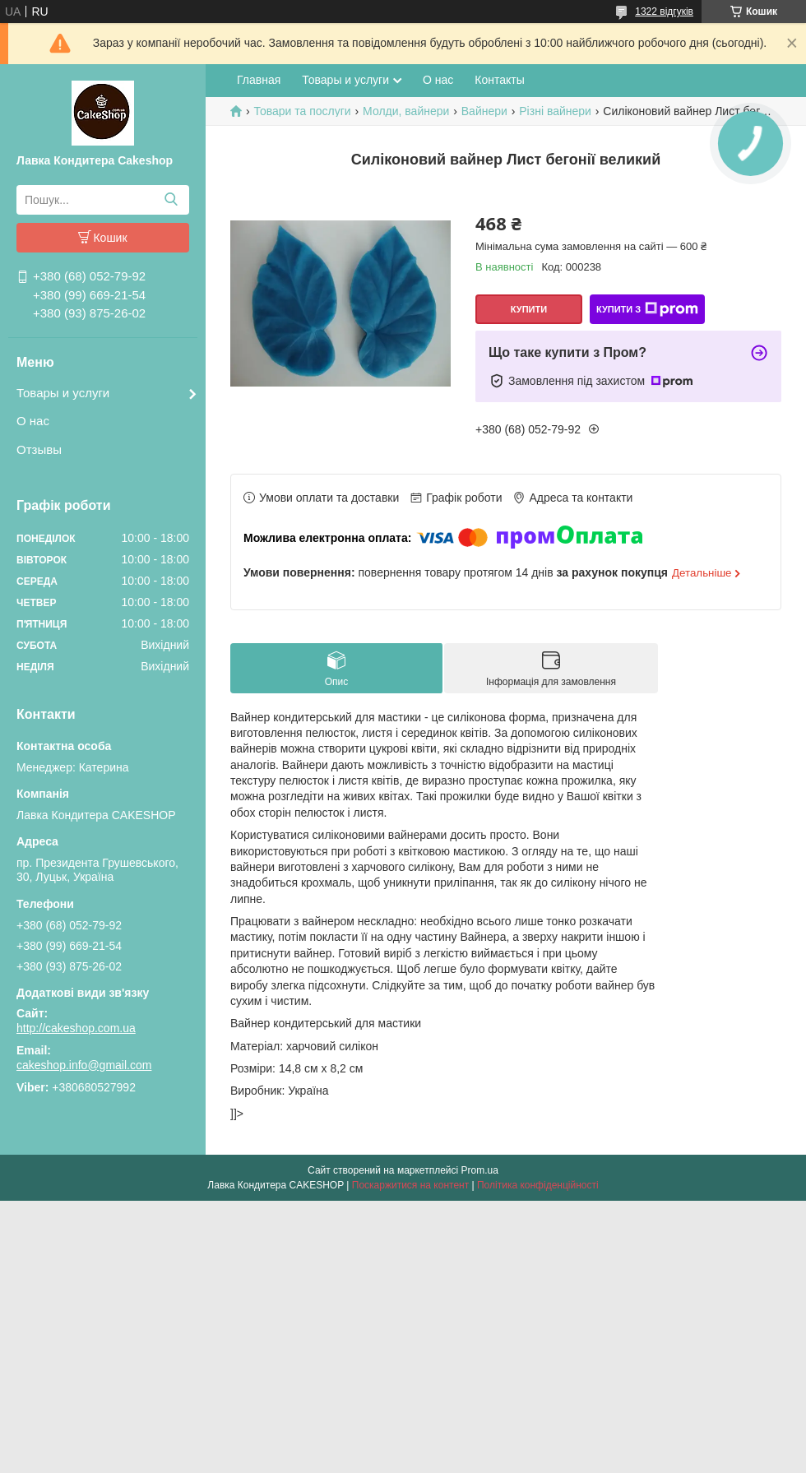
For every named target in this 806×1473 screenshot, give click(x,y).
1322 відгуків (664, 11)
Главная (258, 79)
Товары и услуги (62, 393)
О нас (32, 421)
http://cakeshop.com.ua (76, 1028)
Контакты (499, 79)
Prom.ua (479, 1170)
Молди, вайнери (406, 111)
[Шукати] (170, 200)
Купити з (647, 309)
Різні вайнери (555, 111)
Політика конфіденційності (538, 1185)
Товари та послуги (301, 111)
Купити (529, 309)
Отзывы (39, 449)
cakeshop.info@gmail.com (83, 1065)
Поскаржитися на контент (410, 1185)
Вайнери (484, 111)
